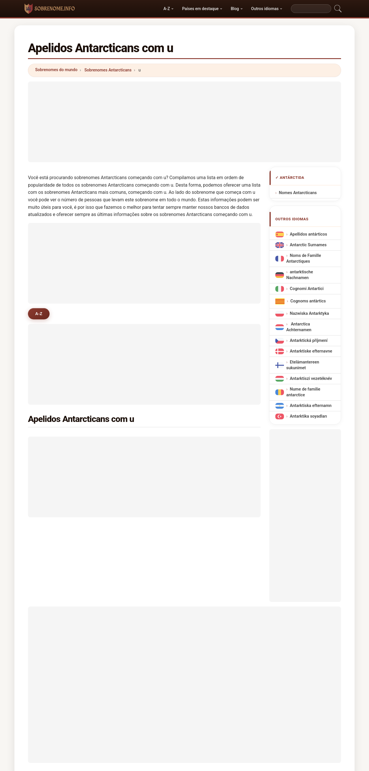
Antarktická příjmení (308, 340)
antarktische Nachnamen (299, 275)
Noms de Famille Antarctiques (303, 258)
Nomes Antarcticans (298, 192)
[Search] (311, 8)
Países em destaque (200, 8)
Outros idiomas (264, 8)
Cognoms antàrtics (308, 301)
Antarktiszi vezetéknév (311, 378)
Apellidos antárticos (308, 234)
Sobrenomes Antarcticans (107, 70)
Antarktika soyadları (308, 416)
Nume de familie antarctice (303, 392)
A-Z (166, 8)
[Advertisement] (184, 122)
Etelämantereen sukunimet (302, 364)
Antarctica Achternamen (298, 327)
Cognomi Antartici (306, 288)
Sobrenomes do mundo (56, 69)
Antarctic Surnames (308, 245)
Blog (235, 8)
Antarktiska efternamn (311, 405)
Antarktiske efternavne (311, 351)
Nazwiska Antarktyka (309, 313)
